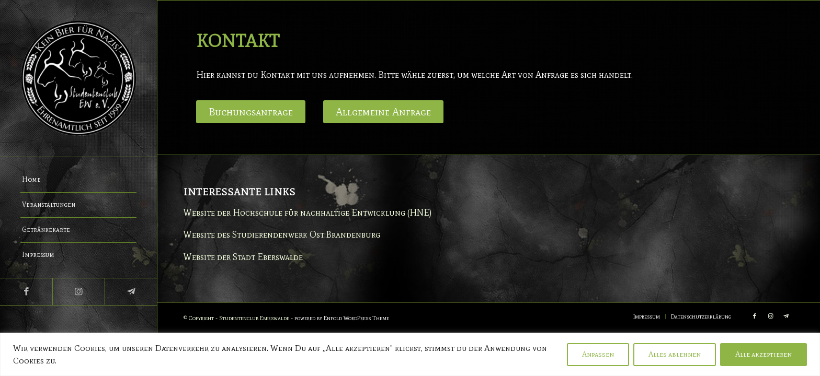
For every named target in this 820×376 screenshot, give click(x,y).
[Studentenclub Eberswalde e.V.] (78, 78)
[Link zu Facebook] (26, 291)
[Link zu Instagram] (78, 291)
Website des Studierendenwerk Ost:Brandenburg (282, 234)
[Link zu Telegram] (131, 291)
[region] (410, 354)
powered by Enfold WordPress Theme (341, 318)
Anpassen (598, 354)
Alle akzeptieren (763, 354)
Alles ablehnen (674, 354)
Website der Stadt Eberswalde (243, 257)
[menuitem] (78, 180)
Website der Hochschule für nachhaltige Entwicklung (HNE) (307, 212)
